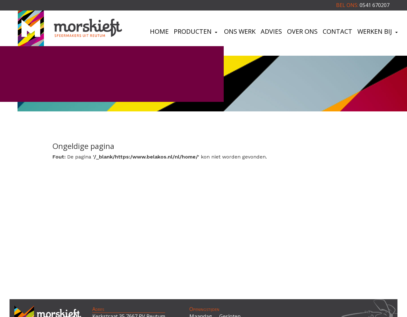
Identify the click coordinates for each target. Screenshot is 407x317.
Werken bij (378, 31)
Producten (196, 31)
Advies (271, 31)
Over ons (302, 31)
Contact (337, 31)
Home (159, 31)
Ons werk (240, 31)
